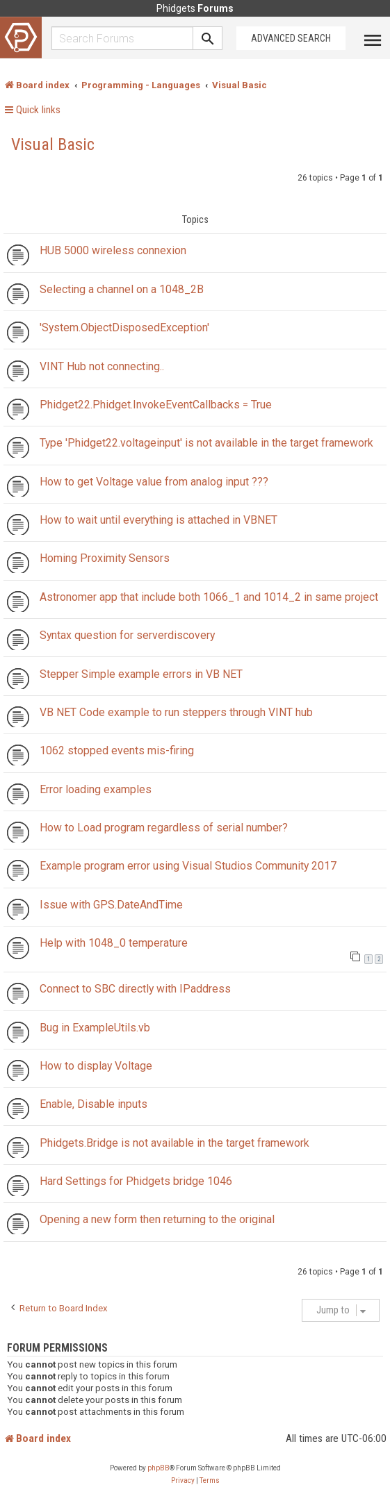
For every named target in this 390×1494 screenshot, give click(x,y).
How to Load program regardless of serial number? (164, 827)
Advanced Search (291, 38)
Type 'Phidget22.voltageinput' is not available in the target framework (206, 442)
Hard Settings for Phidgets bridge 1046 (136, 1181)
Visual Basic (53, 144)
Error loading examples (96, 789)
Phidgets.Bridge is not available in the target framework (174, 1142)
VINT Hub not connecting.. (102, 366)
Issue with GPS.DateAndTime (111, 904)
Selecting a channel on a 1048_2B (122, 289)
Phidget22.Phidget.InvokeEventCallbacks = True (156, 404)
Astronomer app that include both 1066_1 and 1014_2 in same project (209, 597)
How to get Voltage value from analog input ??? (154, 481)
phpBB (158, 1468)
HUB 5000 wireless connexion (113, 250)
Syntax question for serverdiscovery (127, 635)
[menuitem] (183, 1481)
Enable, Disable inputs (93, 1104)
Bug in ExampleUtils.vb (95, 1027)
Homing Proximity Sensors (105, 558)
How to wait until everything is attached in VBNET (158, 519)
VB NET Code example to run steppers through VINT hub (176, 712)
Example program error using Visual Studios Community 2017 (188, 865)
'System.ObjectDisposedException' (124, 327)
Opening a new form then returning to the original (157, 1219)
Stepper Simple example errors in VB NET (141, 674)
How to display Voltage (96, 1065)
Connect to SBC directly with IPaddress (135, 988)
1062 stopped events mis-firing (117, 750)
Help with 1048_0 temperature (114, 942)
